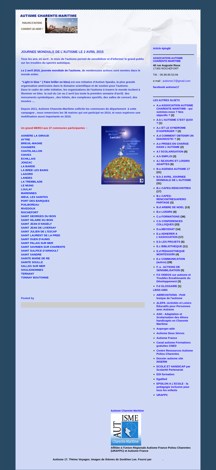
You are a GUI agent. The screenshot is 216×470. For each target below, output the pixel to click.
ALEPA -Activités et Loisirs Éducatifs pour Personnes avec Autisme (174, 306)
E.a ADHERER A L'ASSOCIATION (167, 235)
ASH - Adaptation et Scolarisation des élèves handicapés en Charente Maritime (172, 318)
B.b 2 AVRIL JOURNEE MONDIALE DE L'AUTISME (173, 178)
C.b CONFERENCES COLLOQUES (169, 222)
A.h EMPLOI (164, 156)
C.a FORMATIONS (168, 216)
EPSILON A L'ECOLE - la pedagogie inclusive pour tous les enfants (173, 387)
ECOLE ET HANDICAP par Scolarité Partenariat (173, 368)
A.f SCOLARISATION (169, 151)
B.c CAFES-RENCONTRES (173, 188)
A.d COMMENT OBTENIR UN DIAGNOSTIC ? (175, 137)
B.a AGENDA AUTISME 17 (173, 168)
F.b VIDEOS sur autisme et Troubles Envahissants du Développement (173, 278)
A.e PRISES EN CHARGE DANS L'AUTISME (172, 145)
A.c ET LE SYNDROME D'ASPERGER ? (171, 129)
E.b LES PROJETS (168, 241)
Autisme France (166, 337)
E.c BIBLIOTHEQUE (169, 246)
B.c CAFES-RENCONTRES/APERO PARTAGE (171, 199)
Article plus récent (37, 316)
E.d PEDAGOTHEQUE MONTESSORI (170, 252)
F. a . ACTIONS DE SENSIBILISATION (168, 268)
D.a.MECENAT (165, 229)
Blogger (157, 459)
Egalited (161, 379)
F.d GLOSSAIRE (166, 286)
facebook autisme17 (166, 87)
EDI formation (165, 374)
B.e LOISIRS (164, 211)
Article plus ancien (128, 316)
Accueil (82, 316)
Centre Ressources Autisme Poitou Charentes (174, 352)
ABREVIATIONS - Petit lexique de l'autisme (170, 296)
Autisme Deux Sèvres (170, 333)
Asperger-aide (165, 328)
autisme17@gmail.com (177, 80)
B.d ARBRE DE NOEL (170, 207)
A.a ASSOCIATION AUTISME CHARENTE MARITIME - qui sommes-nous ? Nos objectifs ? (174, 110)
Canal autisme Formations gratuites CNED (173, 344)
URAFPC (162, 394)
